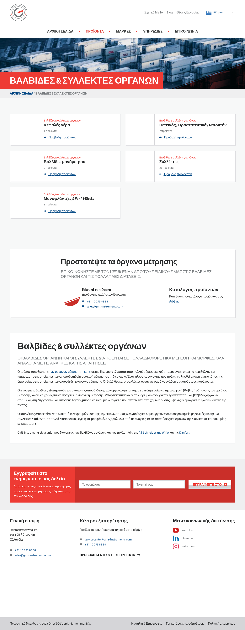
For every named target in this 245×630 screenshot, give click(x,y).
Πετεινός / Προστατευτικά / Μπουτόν (193, 125)
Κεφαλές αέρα (57, 125)
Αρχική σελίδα (60, 31)
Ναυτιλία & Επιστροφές (146, 623)
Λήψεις (174, 301)
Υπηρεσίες (152, 31)
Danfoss (184, 432)
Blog (170, 12)
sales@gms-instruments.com (102, 306)
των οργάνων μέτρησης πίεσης (70, 372)
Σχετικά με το (153, 12)
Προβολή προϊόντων (60, 137)
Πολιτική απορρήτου (221, 623)
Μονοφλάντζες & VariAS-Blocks (69, 198)
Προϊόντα (95, 31)
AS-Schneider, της (150, 432)
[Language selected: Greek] (219, 12)
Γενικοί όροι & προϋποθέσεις (185, 623)
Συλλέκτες (169, 162)
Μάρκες (123, 31)
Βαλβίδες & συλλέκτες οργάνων (62, 120)
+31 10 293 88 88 (95, 301)
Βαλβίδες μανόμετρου (64, 162)
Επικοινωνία (186, 31)
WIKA (165, 432)
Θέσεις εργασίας (188, 12)
